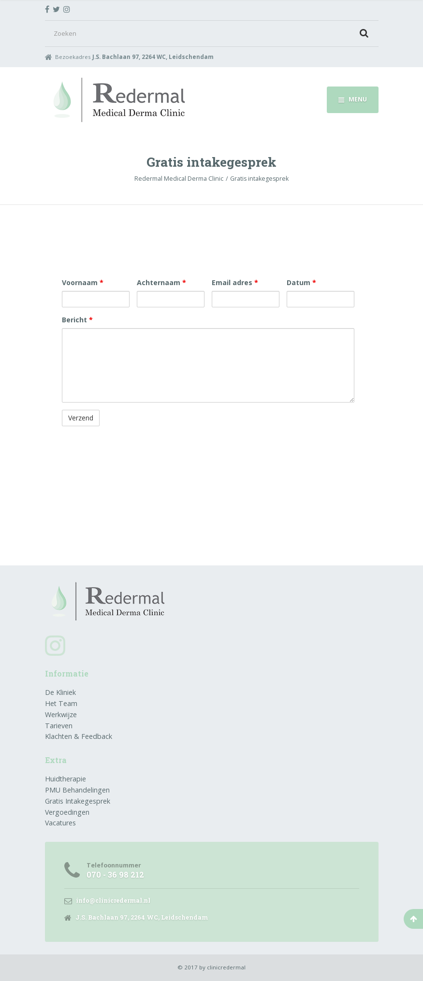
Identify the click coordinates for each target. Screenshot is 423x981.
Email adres (235, 282)
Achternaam (161, 282)
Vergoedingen (67, 812)
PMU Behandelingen (77, 789)
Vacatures (60, 822)
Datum (301, 282)
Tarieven (59, 725)
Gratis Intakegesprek (77, 801)
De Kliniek (60, 692)
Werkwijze (61, 714)
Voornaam (82, 282)
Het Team (61, 703)
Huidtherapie (65, 778)
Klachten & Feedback (78, 736)
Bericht (77, 319)
